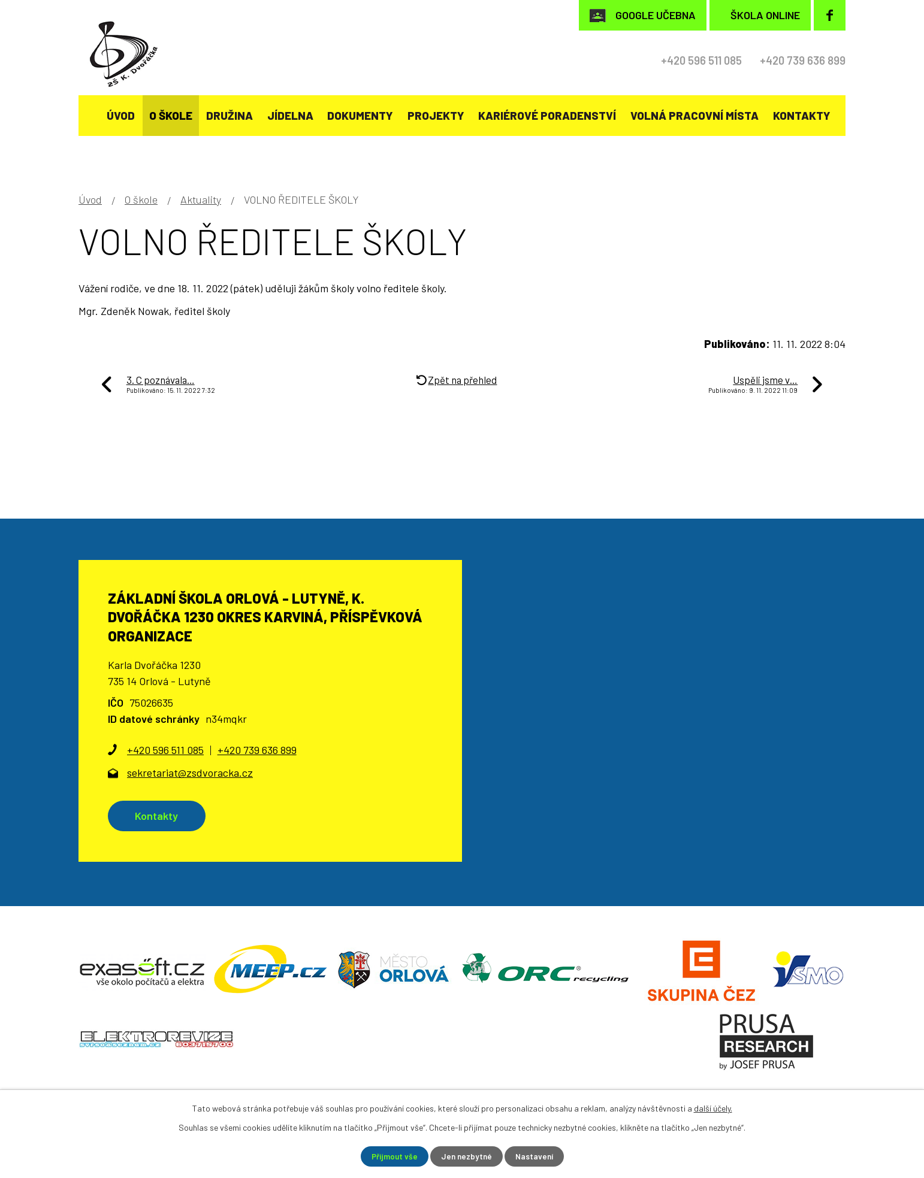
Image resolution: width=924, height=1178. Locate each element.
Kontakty (802, 115)
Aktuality (200, 199)
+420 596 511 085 (688, 60)
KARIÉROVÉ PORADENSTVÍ (547, 115)
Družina (229, 115)
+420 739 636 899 (798, 60)
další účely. (713, 1108)
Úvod (121, 115)
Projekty (435, 115)
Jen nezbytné (466, 1156)
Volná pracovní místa (694, 115)
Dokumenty (360, 115)
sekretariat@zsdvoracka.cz (190, 772)
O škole (170, 115)
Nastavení (536, 1156)
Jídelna (290, 115)
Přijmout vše (392, 1156)
